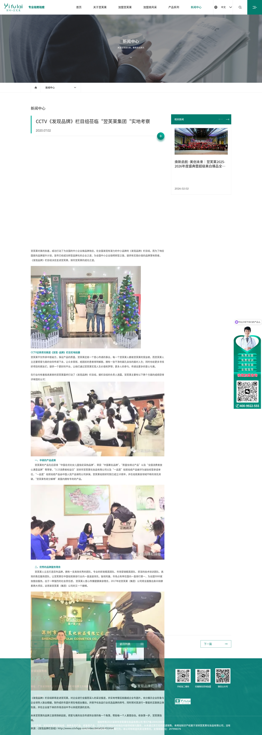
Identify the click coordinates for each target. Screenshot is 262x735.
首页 (79, 7)
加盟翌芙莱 (125, 7)
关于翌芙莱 (100, 7)
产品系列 (173, 7)
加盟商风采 (150, 7)
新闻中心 (196, 7)
